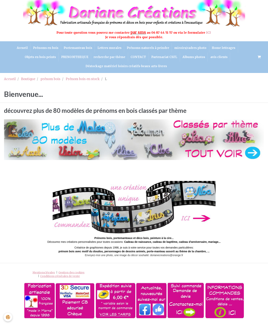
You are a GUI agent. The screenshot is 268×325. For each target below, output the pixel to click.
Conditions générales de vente (60, 278)
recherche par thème (109, 58)
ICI (209, 32)
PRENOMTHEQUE (73, 58)
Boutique (28, 81)
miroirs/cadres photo (192, 48)
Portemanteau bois (77, 48)
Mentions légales (44, 274)
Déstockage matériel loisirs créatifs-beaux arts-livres (126, 67)
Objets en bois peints (38, 58)
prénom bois (50, 81)
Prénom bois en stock (83, 81)
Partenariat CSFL (165, 58)
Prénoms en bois (44, 48)
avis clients (220, 58)
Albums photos (195, 58)
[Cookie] (8, 317)
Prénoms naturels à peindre (148, 48)
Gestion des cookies (71, 274)
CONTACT (138, 58)
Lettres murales (109, 48)
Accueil (20, 48)
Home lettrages (225, 48)
